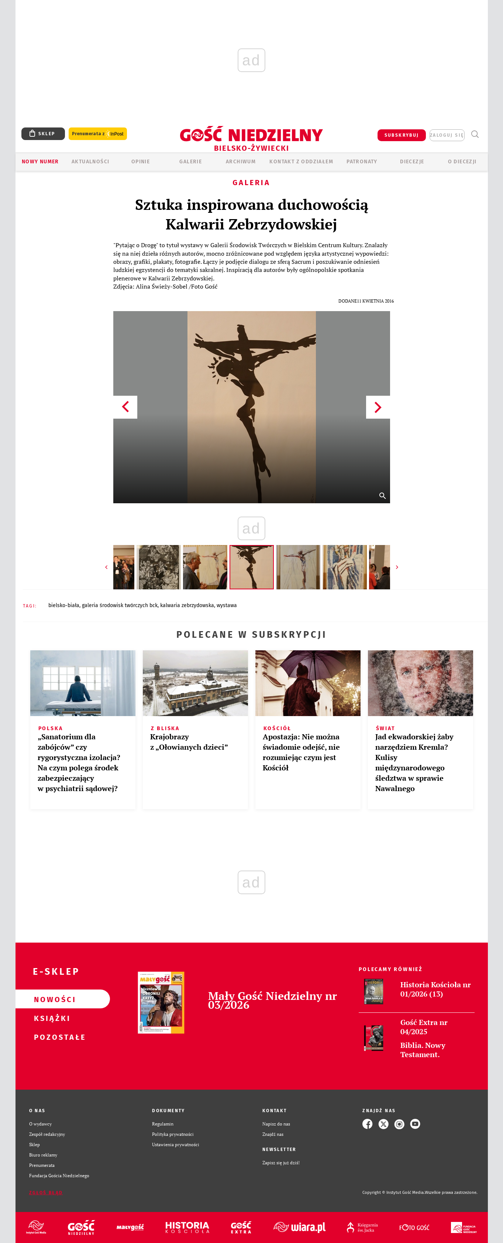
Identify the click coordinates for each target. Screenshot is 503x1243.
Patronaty (362, 162)
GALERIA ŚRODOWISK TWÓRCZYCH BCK (120, 605)
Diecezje (412, 162)
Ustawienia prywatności (175, 1144)
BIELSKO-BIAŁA (63, 605)
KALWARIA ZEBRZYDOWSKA (187, 605)
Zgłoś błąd (46, 1192)
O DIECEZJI (462, 162)
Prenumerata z (98, 134)
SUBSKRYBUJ (402, 135)
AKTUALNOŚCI (90, 162)
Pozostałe (51, 1037)
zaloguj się (447, 135)
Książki (51, 1018)
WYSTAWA (227, 605)
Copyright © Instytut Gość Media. (393, 1192)
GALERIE (190, 162)
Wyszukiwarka (475, 134)
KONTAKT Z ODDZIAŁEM (301, 162)
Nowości (51, 999)
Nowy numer (40, 162)
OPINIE (140, 162)
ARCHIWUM (241, 162)
